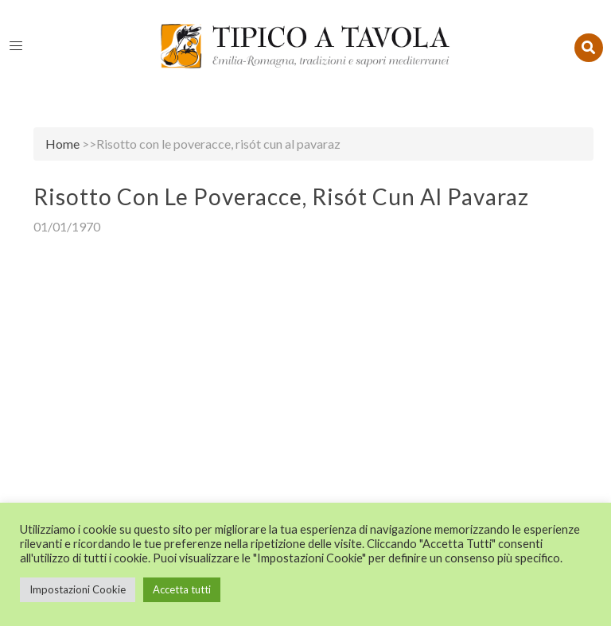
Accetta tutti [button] (182, 589)
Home (62, 143)
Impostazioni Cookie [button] (77, 589)
